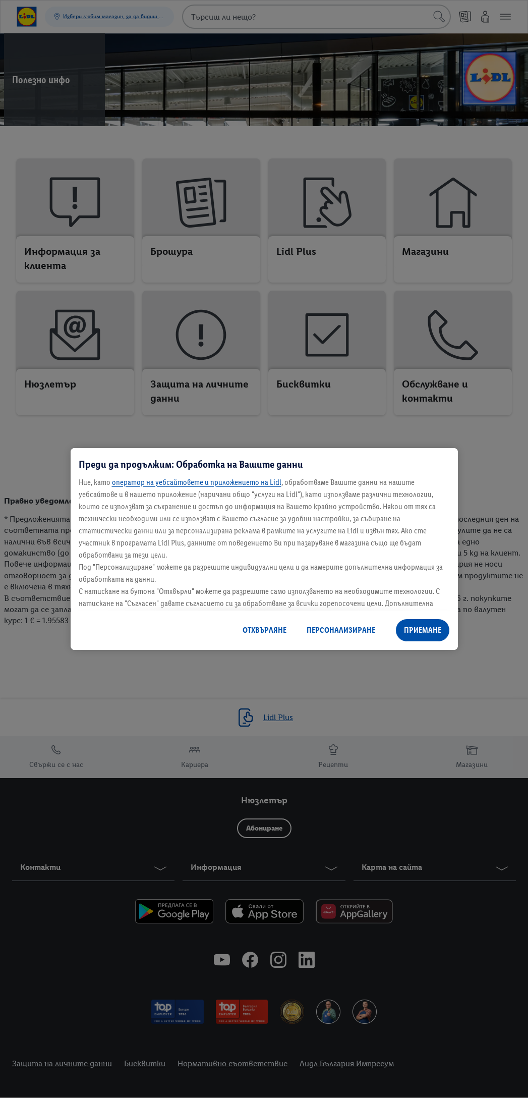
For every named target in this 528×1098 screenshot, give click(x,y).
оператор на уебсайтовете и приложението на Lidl (196, 482)
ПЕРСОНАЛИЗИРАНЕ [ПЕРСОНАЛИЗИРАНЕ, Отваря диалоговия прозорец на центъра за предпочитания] (341, 630)
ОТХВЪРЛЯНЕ (264, 630)
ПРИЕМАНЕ (422, 630)
